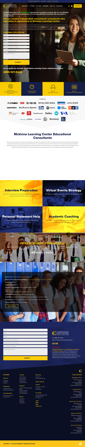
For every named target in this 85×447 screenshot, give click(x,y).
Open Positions (39, 389)
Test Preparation (7, 393)
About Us (5, 378)
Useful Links (38, 377)
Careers (38, 384)
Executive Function (23, 392)
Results (21, 396)
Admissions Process (40, 396)
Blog (37, 404)
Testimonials (21, 401)
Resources (38, 375)
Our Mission (5, 380)
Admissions (6, 386)
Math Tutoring (22, 381)
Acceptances (22, 398)
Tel (69, 6)
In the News (55, 1)
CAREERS (49, 1)
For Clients (38, 393)
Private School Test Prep (8, 395)
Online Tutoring (22, 377)
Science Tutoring (22, 379)
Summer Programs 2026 (34, 1)
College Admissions (7, 388)
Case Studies (22, 402)
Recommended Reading (40, 378)
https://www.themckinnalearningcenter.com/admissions (40, 279)
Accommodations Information (41, 395)
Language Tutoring (23, 382)
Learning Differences (23, 393)
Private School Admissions (8, 390)
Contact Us (39, 406)
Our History (38, 388)
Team (72, 6)
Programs (22, 385)
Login (37, 400)
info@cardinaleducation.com (64, 340)
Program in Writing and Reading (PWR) (25, 388)
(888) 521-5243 (59, 338)
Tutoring (21, 375)
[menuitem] (25, 6)
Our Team (5, 383)
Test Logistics (38, 397)
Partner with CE (40, 381)
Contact (78, 6)
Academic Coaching (23, 390)
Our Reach (21, 400)
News (37, 402)
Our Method (5, 381)
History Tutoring (22, 378)
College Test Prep (6, 396)
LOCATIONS (43, 1)
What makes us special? (40, 386)
